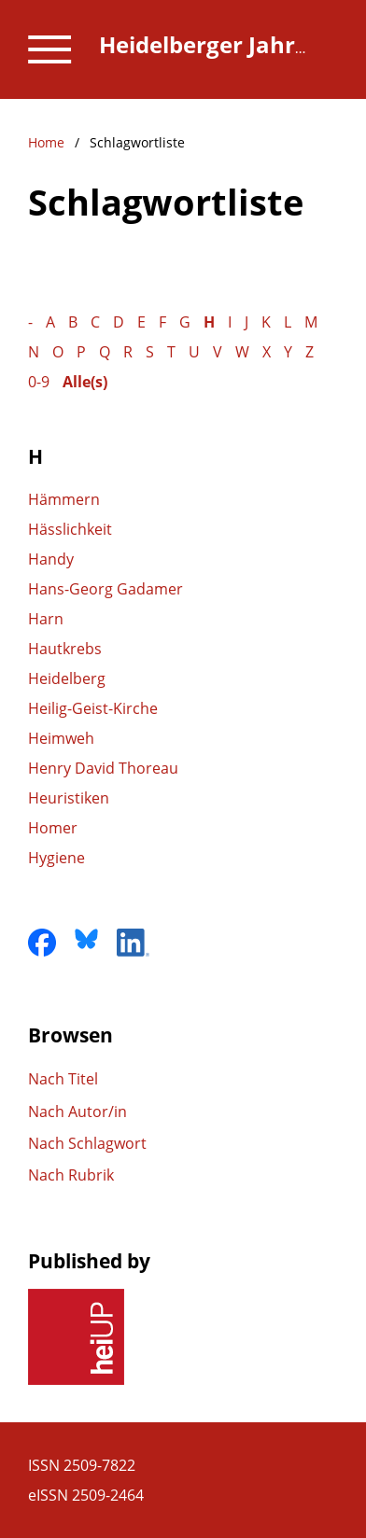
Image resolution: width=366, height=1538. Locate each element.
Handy (51, 559)
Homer (52, 828)
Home (46, 142)
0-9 (38, 381)
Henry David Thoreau (103, 768)
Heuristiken (68, 798)
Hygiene (56, 857)
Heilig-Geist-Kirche (93, 708)
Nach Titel (63, 1079)
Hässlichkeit (70, 529)
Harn (45, 618)
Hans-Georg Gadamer (105, 589)
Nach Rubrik (71, 1175)
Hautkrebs (65, 648)
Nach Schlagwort (87, 1143)
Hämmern (64, 499)
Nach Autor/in (77, 1111)
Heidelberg (67, 678)
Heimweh (61, 738)
